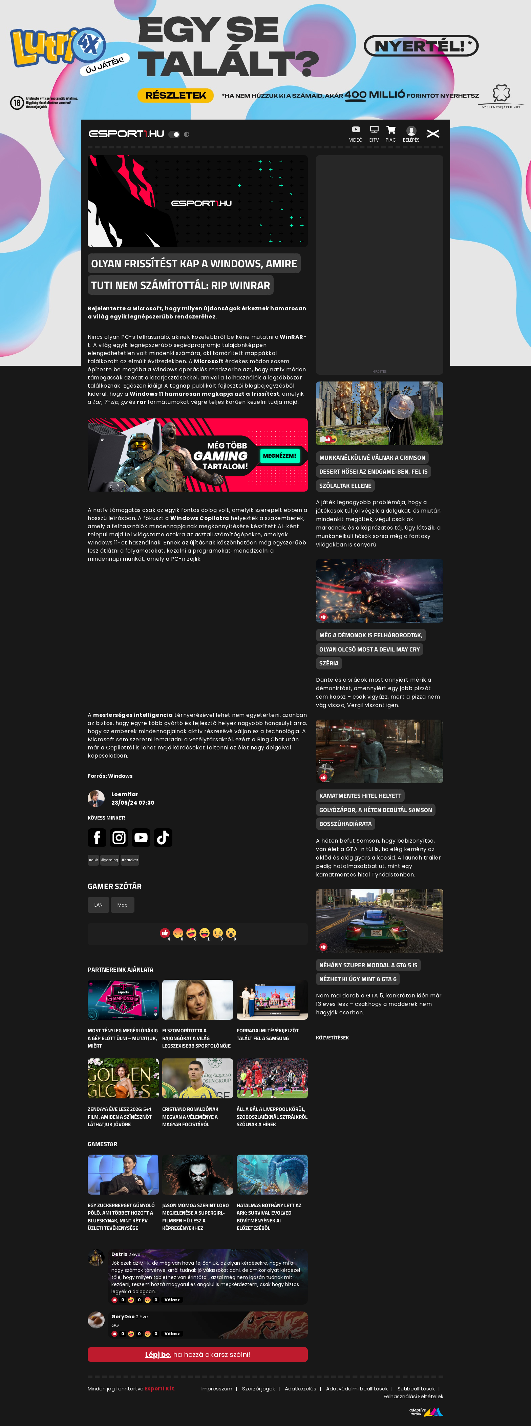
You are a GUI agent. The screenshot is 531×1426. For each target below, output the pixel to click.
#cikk (93, 860)
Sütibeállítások (416, 1388)
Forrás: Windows (110, 776)
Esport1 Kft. (160, 1388)
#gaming (109, 860)
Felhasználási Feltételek (413, 1396)
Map (123, 905)
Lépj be (157, 1354)
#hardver (130, 860)
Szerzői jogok (258, 1388)
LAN (98, 905)
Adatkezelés (300, 1388)
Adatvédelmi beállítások (357, 1388)
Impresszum (216, 1388)
